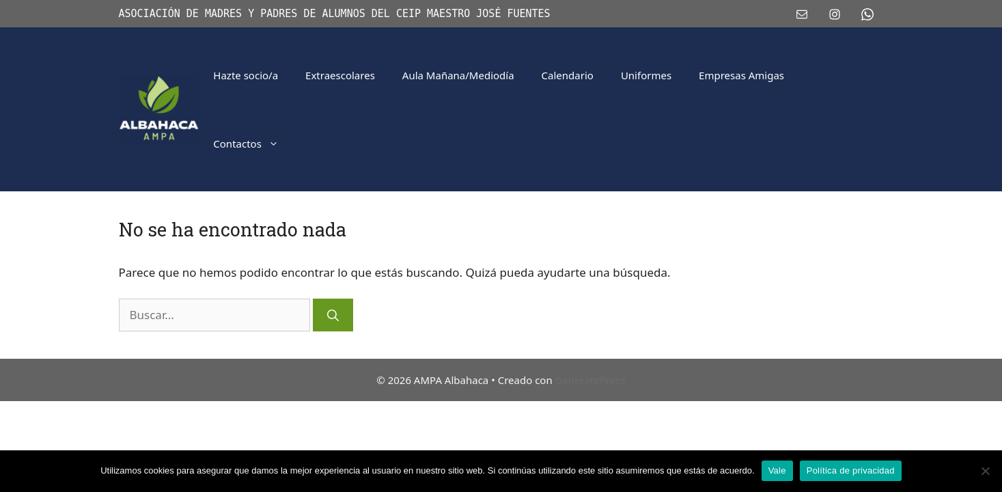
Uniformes (646, 75)
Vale (777, 470)
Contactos (252, 143)
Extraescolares (340, 75)
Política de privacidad (851, 470)
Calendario (568, 75)
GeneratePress (590, 380)
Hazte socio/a (245, 75)
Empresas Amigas (741, 75)
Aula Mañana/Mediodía (458, 75)
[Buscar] (333, 315)
